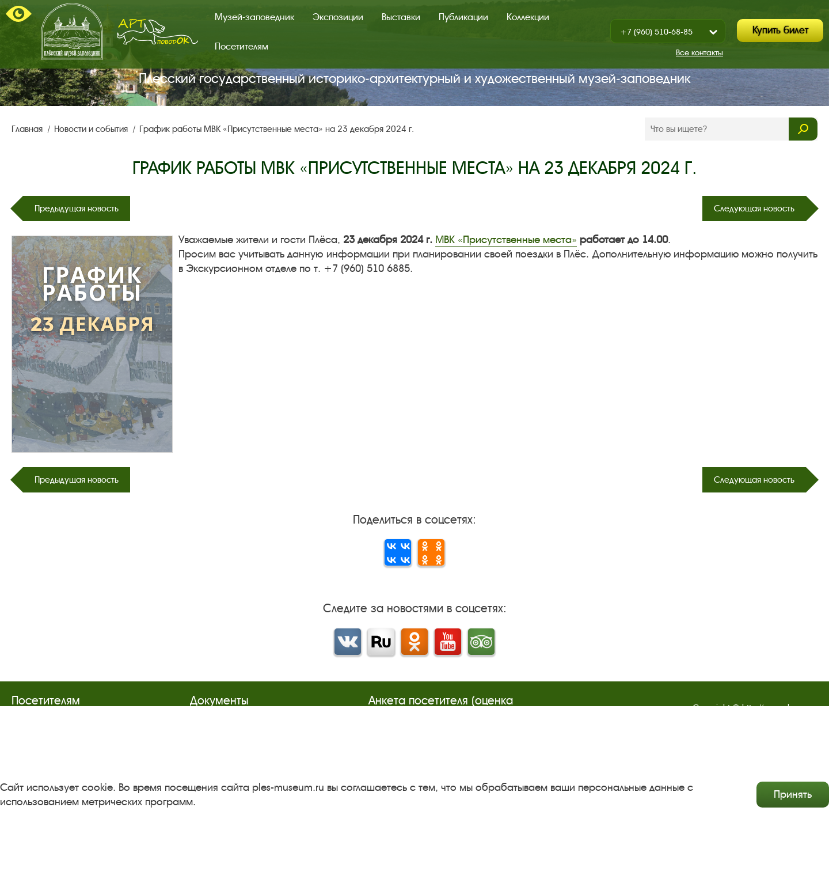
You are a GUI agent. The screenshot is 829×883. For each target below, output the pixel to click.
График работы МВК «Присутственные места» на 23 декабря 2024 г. (276, 129)
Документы (219, 700)
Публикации (463, 17)
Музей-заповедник (254, 17)
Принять (793, 794)
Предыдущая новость (77, 208)
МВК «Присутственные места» (506, 239)
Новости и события (92, 129)
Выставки (401, 17)
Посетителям (241, 46)
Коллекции (528, 17)
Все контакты (699, 53)
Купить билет (780, 30)
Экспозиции (338, 17)
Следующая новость (754, 208)
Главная (28, 129)
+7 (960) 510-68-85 (656, 32)
